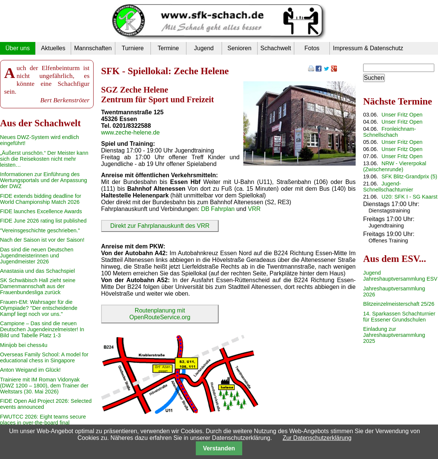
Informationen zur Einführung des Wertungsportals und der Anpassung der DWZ (43, 180)
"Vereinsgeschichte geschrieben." (40, 230)
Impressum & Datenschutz (368, 48)
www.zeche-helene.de (130, 132)
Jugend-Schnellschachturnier (388, 187)
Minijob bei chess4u (23, 345)
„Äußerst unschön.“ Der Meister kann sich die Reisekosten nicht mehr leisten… (44, 159)
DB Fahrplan (218, 209)
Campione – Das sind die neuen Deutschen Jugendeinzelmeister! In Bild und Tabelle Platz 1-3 (42, 329)
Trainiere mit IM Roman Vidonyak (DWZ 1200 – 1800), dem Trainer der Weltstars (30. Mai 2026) (44, 386)
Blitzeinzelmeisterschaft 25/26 (398, 304)
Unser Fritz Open (402, 115)
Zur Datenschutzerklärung (317, 438)
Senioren (239, 48)
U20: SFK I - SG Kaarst (409, 197)
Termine (168, 48)
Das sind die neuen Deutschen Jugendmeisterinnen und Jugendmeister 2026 (36, 256)
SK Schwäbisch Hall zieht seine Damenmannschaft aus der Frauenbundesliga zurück (38, 286)
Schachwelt (276, 48)
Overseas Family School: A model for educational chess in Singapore (44, 357)
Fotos (311, 48)
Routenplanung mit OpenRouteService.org (160, 313)
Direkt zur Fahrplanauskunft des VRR (160, 226)
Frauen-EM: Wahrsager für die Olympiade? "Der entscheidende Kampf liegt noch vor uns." (38, 308)
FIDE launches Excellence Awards (41, 211)
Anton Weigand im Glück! (30, 370)
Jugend (204, 48)
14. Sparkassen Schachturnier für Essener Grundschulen (399, 317)
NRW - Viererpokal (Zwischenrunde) (394, 166)
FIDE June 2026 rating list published (43, 221)
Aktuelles (53, 48)
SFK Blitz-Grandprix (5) (409, 176)
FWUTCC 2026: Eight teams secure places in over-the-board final (43, 420)
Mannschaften (93, 48)
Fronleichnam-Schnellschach (389, 132)
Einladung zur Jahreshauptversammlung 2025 (394, 335)
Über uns (18, 48)
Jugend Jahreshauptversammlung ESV (400, 276)
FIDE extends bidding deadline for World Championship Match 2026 (40, 199)
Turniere (133, 48)
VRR (254, 209)
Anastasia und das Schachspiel (37, 271)
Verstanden (219, 448)
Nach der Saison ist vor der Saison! (42, 240)
